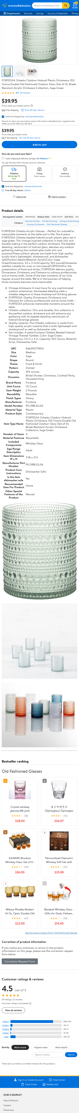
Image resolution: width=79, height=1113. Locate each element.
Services (28, 13)
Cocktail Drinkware (35, 224)
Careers (7, 1105)
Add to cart (40, 144)
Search (71, 1054)
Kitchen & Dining (49, 221)
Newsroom (8, 1109)
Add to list (19, 196)
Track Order (29, 1084)
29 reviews (25, 92)
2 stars (5, 1033)
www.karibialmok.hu (34, 116)
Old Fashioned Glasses (57, 224)
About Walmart (10, 1100)
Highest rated (40, 1047)
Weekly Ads (50, 1084)
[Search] (66, 5)
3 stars (5, 1029)
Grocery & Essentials (58, 13)
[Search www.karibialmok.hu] (47, 5)
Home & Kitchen (32, 221)
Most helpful (61, 1047)
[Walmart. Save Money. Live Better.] (16, 5)
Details (27, 190)
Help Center (57, 1079)
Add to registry (57, 196)
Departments (11, 13)
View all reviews (13, 1010)
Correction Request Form (19, 961)
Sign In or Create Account (28, 1079)
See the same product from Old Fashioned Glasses (51, 932)
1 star (6, 1036)
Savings (39, 13)
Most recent (20, 1047)
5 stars (5, 1021)
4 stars (5, 1025)
